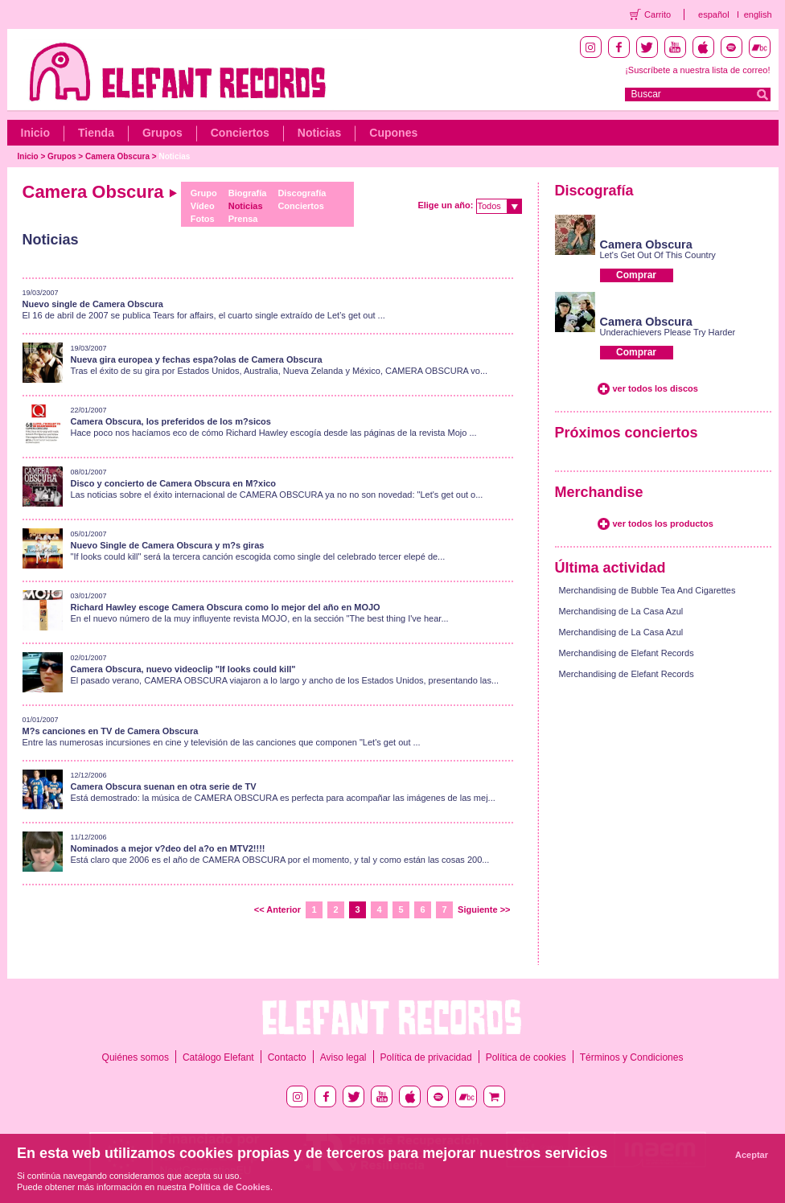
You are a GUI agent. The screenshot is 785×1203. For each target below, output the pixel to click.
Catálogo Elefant (218, 1057)
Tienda (96, 132)
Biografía (247, 193)
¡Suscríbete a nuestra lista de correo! (697, 70)
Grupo (204, 193)
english (758, 14)
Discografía (301, 193)
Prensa (243, 219)
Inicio (36, 132)
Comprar (636, 275)
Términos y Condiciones (632, 1057)
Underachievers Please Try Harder (668, 332)
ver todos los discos (655, 388)
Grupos (162, 132)
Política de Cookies (229, 1187)
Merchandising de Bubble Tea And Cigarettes (647, 590)
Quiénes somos (135, 1057)
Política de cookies (526, 1057)
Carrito (657, 14)
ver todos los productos (663, 523)
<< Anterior (277, 909)
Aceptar (751, 1155)
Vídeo (203, 206)
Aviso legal (343, 1057)
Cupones (393, 132)
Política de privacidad (426, 1057)
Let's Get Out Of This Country (658, 255)
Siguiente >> (484, 909)
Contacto (287, 1057)
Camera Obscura (117, 156)
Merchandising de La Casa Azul (621, 611)
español (714, 14)
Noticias (319, 132)
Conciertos (240, 132)
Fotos (203, 219)
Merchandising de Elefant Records (626, 653)
